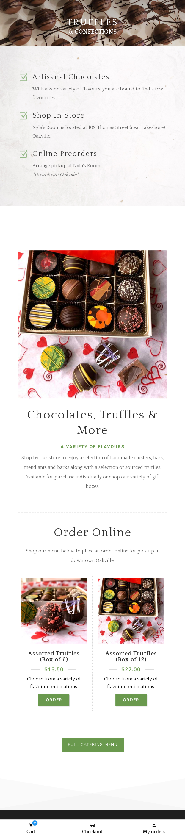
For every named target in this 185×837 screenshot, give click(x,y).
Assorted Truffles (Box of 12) (131, 657)
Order (54, 700)
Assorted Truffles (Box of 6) (54, 657)
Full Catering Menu (92, 744)
